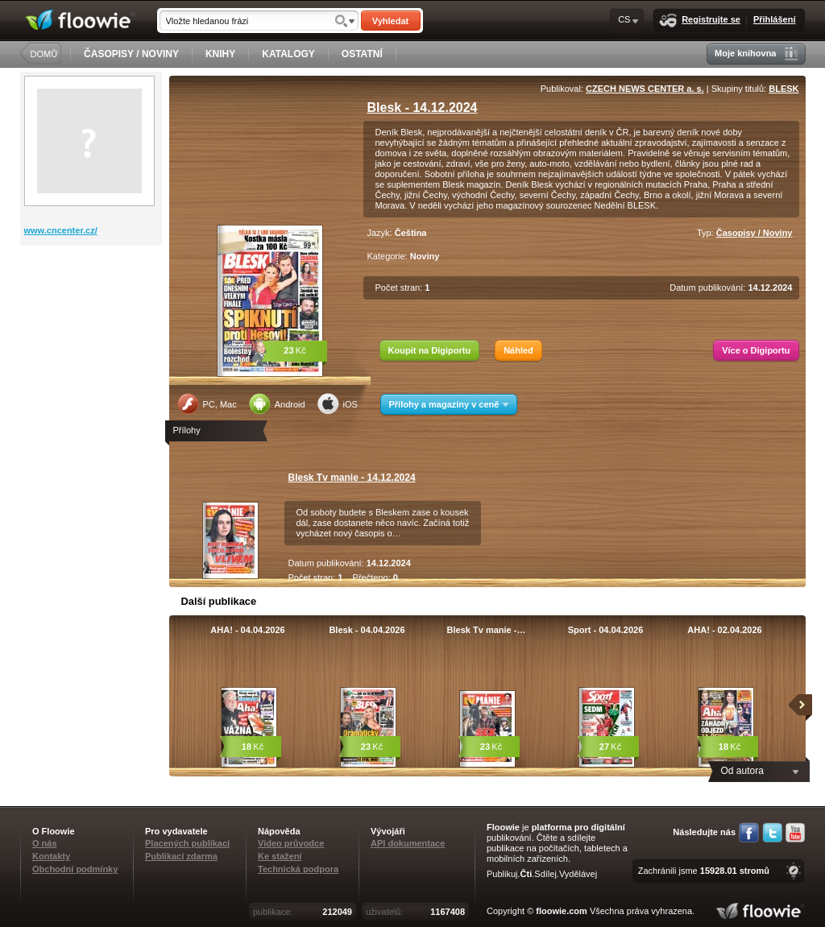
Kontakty (51, 856)
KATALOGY (288, 54)
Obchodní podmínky (75, 869)
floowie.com (561, 911)
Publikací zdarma (181, 856)
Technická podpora (298, 869)
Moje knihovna (756, 53)
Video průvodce (291, 843)
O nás (44, 843)
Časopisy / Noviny (754, 233)
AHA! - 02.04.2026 (724, 630)
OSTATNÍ (362, 54)
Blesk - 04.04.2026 (366, 630)
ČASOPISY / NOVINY (131, 54)
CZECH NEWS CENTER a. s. (645, 88)
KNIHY (220, 54)
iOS (337, 403)
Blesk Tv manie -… (486, 630)
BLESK (783, 88)
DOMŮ (44, 54)
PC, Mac (207, 403)
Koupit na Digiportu (429, 350)
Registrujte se (699, 20)
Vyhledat (390, 21)
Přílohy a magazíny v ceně (449, 404)
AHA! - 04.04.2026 (247, 630)
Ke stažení (279, 856)
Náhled (518, 350)
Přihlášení (774, 19)
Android (277, 403)
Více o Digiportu (756, 350)
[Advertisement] (92, 310)
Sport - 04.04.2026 (606, 630)
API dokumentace (408, 843)
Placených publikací (187, 843)
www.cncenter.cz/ (60, 230)
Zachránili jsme (703, 870)
